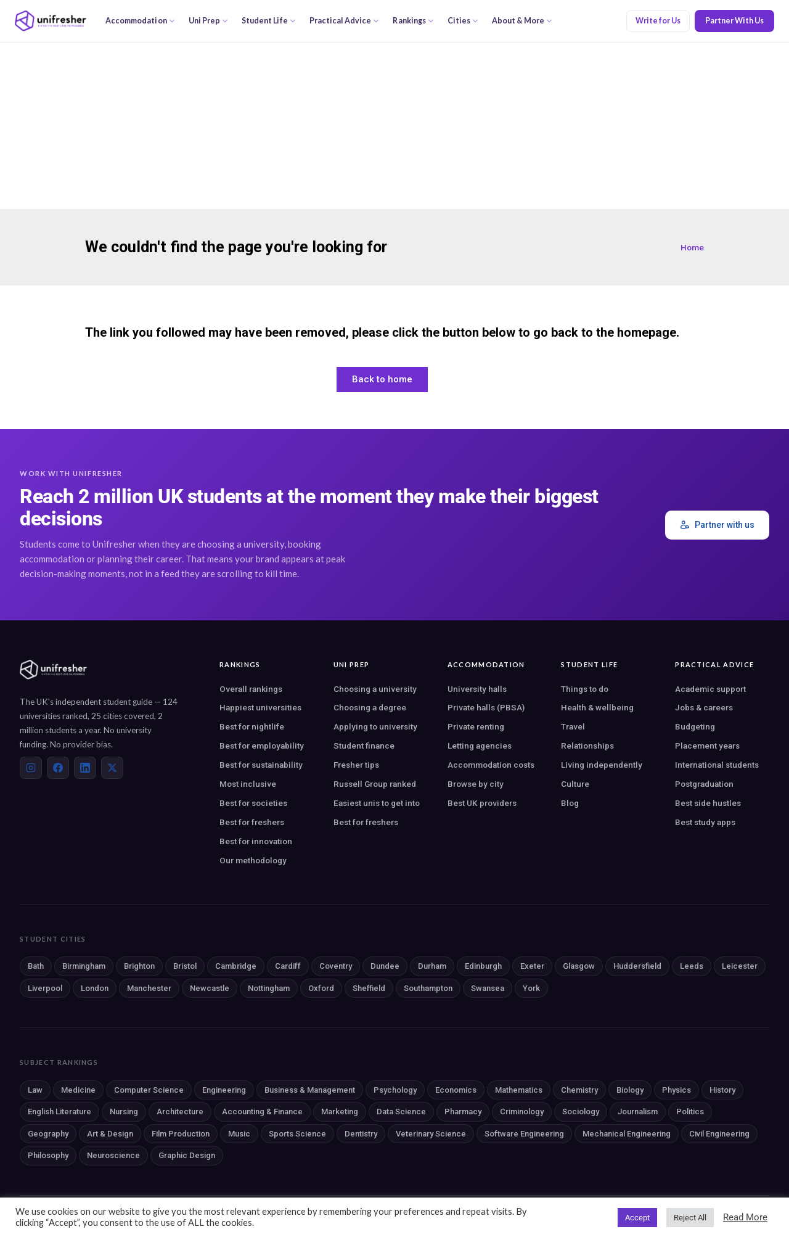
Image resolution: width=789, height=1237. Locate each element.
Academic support (710, 689)
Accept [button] (637, 1217)
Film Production (181, 1133)
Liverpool (45, 988)
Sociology (580, 1111)
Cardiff (288, 966)
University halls (477, 689)
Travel (573, 726)
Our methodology (253, 860)
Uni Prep (208, 20)
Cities (463, 20)
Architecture (180, 1111)
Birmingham (83, 966)
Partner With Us (734, 20)
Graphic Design (186, 1155)
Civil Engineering (719, 1133)
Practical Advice (344, 20)
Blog (570, 803)
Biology (630, 1090)
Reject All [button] (690, 1217)
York (531, 988)
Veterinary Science (431, 1133)
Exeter (532, 966)
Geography (48, 1133)
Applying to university (375, 726)
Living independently (601, 765)
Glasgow (579, 966)
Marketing (339, 1111)
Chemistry (579, 1090)
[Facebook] (58, 768)
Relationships (587, 745)
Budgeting (695, 726)
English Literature (59, 1111)
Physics (676, 1090)
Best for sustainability (261, 765)
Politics (690, 1111)
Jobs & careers (704, 707)
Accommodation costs (491, 765)
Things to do (584, 689)
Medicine (78, 1090)
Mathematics (518, 1090)
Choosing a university (375, 689)
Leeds (691, 966)
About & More (522, 20)
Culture (575, 784)
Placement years (707, 745)
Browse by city (476, 784)
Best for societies (253, 803)
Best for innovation (255, 841)
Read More (745, 1217)
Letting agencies (480, 745)
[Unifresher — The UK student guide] (50, 20)
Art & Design (110, 1133)
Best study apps (705, 822)
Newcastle (209, 988)
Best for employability (261, 745)
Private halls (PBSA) (486, 707)
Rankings (413, 20)
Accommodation (140, 20)
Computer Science (149, 1090)
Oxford (321, 988)
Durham (432, 966)
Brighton (139, 966)
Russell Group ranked (374, 784)
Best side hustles (708, 803)
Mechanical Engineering (627, 1133)
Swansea (487, 988)
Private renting (476, 726)
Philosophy (48, 1155)
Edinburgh (483, 966)
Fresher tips (356, 765)
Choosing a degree (369, 707)
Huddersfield (637, 966)
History (722, 1090)
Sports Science (297, 1133)
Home (692, 247)
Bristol (185, 966)
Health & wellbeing (597, 707)
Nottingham (269, 988)
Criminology (522, 1111)
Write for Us (658, 20)
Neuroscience (113, 1155)
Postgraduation (704, 784)
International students (717, 765)
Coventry (335, 966)
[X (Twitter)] (112, 768)
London (94, 988)
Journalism (638, 1111)
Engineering (224, 1090)
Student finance (363, 745)
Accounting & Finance (262, 1111)
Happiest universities (260, 707)
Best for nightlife (251, 726)
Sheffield (369, 988)
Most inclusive (247, 784)
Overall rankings (250, 689)
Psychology (395, 1090)
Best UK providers (482, 803)
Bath (36, 966)
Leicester (740, 966)
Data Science (401, 1111)
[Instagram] (31, 768)
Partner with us (717, 525)
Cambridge (235, 966)
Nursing (124, 1111)
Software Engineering (524, 1133)
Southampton (428, 988)
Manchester (149, 988)
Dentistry (361, 1133)
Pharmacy (462, 1111)
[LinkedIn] (85, 768)
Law (35, 1090)
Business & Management (309, 1090)
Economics (455, 1090)
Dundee (384, 966)
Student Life (269, 20)
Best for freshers (251, 822)
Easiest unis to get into (376, 803)
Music (239, 1133)
